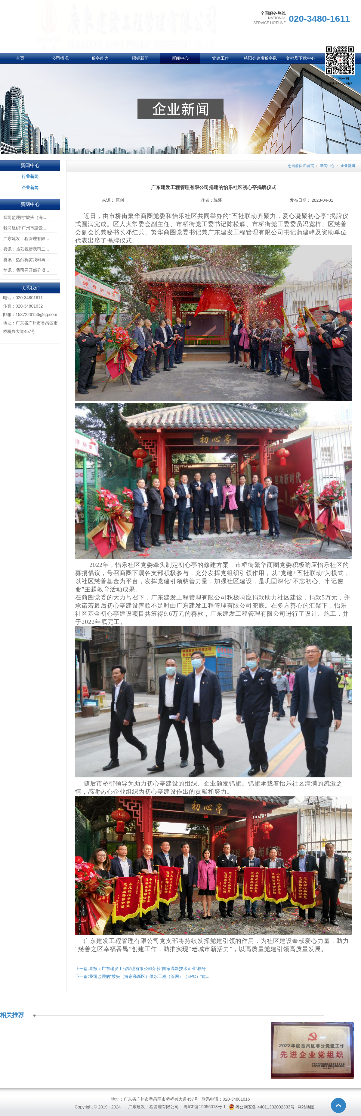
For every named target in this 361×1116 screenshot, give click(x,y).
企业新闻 (30, 187)
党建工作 (220, 58)
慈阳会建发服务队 (260, 58)
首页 (20, 58)
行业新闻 (30, 176)
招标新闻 (140, 58)
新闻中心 (180, 58)
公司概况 (60, 58)
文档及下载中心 (300, 58)
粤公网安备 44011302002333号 (265, 1107)
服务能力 (100, 58)
